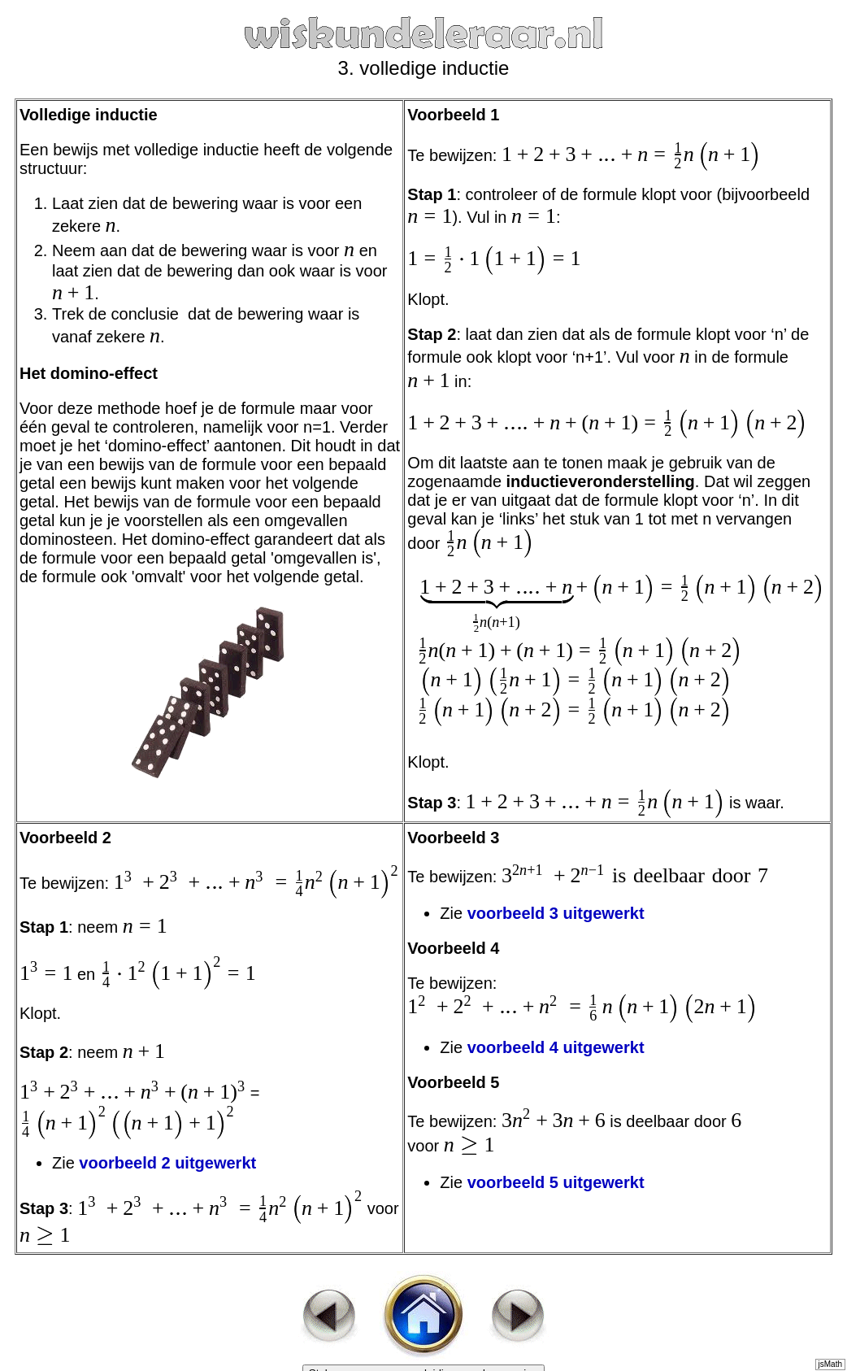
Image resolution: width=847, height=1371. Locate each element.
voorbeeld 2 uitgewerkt (167, 1163)
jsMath (830, 1364)
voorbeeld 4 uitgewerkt (558, 1047)
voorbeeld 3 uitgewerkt (556, 913)
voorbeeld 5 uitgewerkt (556, 1182)
